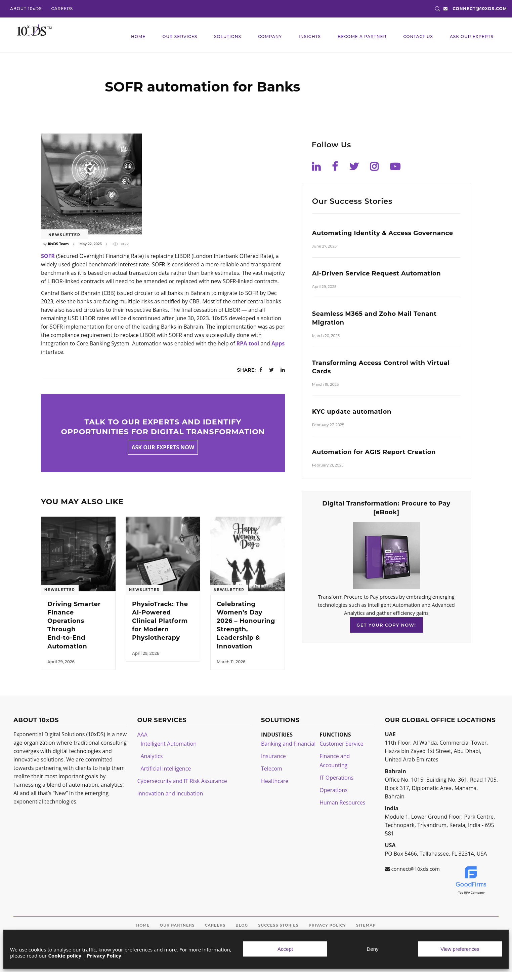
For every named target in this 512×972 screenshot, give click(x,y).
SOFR (48, 256)
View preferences (459, 949)
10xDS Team (58, 244)
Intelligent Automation (169, 743)
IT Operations (336, 777)
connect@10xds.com (480, 8)
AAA (142, 734)
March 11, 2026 (231, 661)
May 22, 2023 (91, 244)
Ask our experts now (163, 447)
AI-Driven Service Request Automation (376, 273)
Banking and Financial (288, 743)
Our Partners (177, 925)
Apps (278, 343)
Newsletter (64, 234)
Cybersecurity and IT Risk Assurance (182, 781)
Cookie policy (64, 955)
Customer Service (341, 743)
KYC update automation (351, 411)
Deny (372, 949)
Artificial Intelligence (166, 768)
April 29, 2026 (61, 661)
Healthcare (274, 781)
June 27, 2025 (324, 246)
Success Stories (278, 925)
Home (143, 925)
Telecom (271, 768)
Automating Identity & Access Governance (382, 233)
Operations (333, 790)
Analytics (152, 756)
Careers (215, 925)
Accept (285, 949)
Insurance (273, 756)
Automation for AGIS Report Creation (374, 452)
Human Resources (342, 802)
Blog (242, 925)
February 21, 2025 (328, 465)
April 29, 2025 (324, 286)
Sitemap (366, 925)
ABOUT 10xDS (26, 8)
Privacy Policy (104, 955)
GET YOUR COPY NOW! (386, 625)
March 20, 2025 (326, 335)
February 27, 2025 (328, 424)
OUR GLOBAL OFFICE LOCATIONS (440, 720)
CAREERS (62, 8)
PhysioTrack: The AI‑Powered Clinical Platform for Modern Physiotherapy (160, 621)
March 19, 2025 (325, 384)
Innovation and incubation (170, 793)
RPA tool (248, 343)
